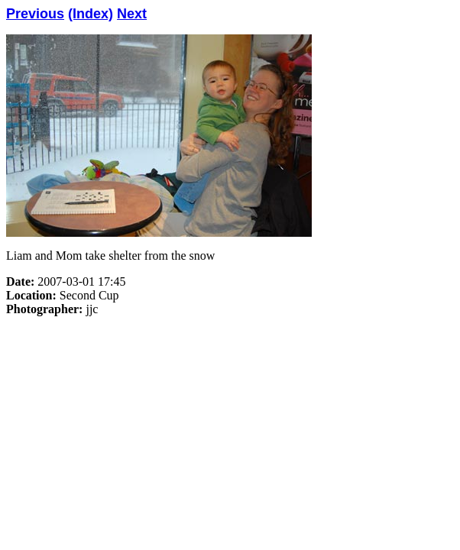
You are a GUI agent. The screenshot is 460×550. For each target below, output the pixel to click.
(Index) (90, 13)
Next (132, 13)
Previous (35, 13)
